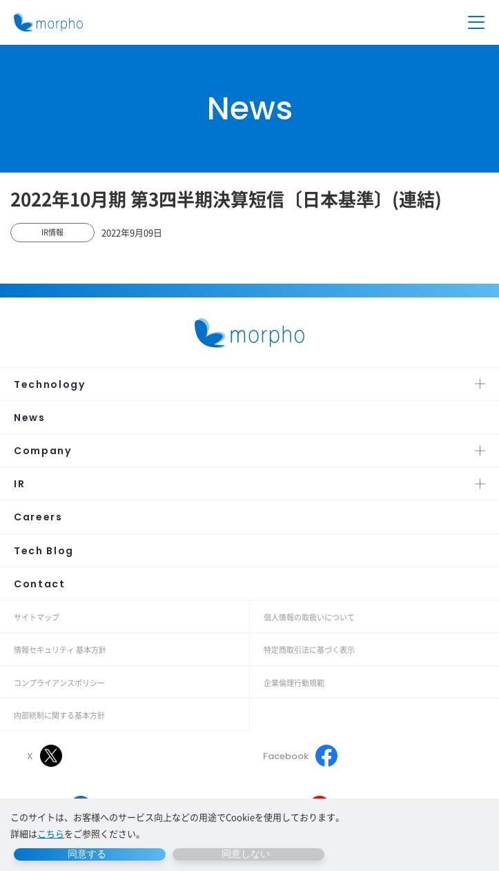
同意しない (246, 853)
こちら (50, 833)
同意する (87, 853)
